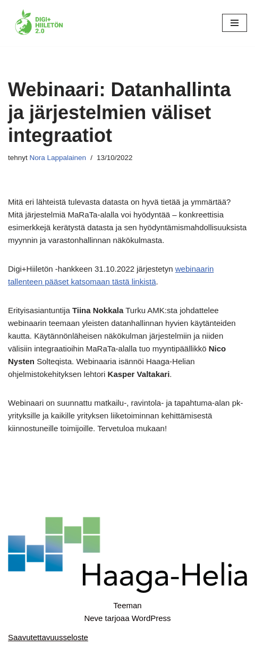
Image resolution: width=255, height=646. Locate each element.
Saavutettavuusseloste (48, 637)
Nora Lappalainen (58, 158)
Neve (93, 618)
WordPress (151, 618)
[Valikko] (234, 23)
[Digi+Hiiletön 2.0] (40, 23)
